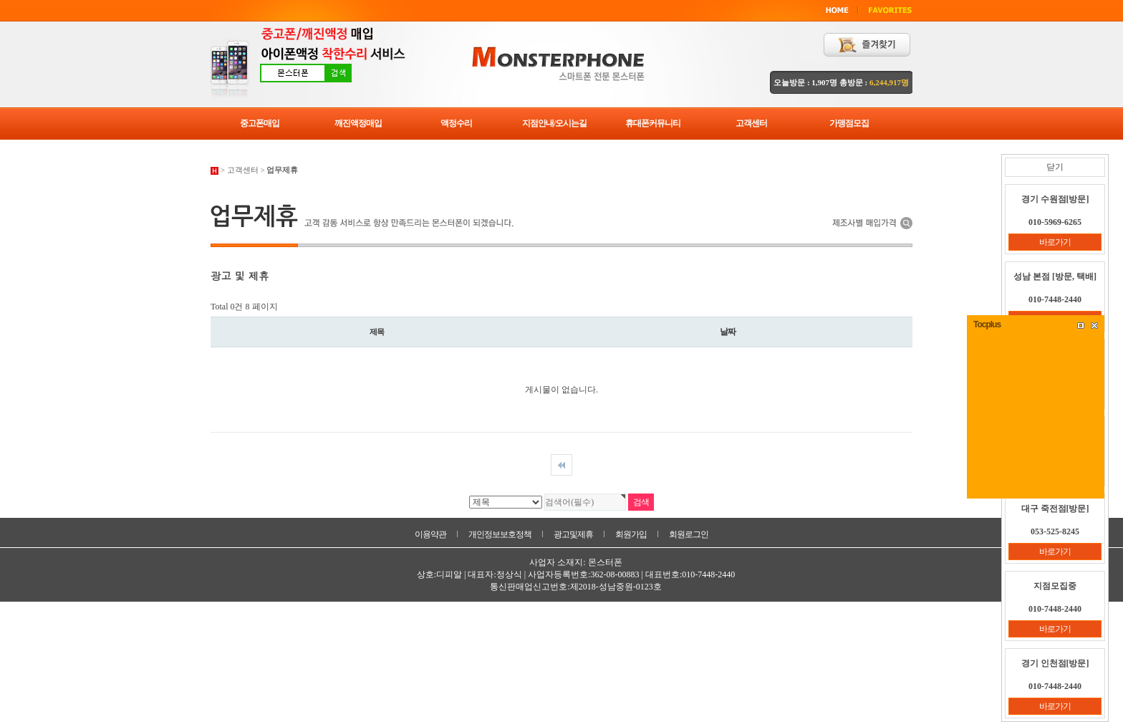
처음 (561, 465)
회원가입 (631, 534)
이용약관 (430, 534)
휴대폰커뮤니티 (652, 123)
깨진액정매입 (358, 123)
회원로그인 (688, 534)
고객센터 (751, 123)
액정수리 (456, 123)
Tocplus (987, 324)
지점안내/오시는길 (554, 123)
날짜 (728, 332)
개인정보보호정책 (499, 534)
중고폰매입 (259, 123)
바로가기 (1055, 242)
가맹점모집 (849, 123)
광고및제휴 (573, 534)
